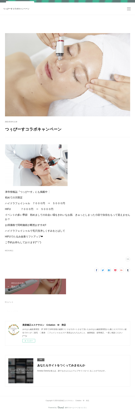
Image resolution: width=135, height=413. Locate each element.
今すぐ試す (102, 5)
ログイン (121, 5)
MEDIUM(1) (9, 250)
